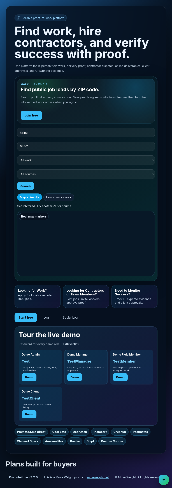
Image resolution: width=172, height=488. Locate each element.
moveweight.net (98, 477)
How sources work (58, 197)
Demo (29, 377)
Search (25, 186)
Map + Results (29, 197)
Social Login (71, 317)
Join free (31, 115)
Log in (47, 317)
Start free (25, 317)
